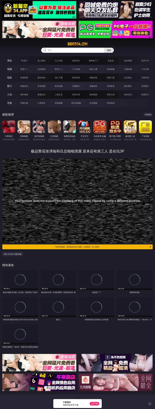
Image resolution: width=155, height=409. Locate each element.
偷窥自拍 (24, 86)
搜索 (109, 50)
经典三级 (111, 77)
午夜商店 (41, 103)
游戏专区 (76, 60)
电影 (9, 77)
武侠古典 (76, 94)
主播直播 (128, 69)
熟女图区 (128, 86)
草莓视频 (59, 103)
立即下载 (94, 403)
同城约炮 (24, 103)
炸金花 (111, 60)
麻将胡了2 (93, 60)
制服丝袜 (93, 77)
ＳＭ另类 (145, 69)
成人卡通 (59, 77)
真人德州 (41, 60)
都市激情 (24, 94)
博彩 (9, 60)
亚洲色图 (41, 86)
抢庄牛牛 (145, 60)
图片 (9, 86)
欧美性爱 (76, 77)
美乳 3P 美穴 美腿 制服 (12, 254)
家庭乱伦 (41, 94)
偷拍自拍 (41, 77)
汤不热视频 (76, 103)
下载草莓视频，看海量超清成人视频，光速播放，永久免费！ (103, 246)
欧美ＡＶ (59, 69)
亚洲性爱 (24, 77)
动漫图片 (76, 86)
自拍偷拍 (41, 69)
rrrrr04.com (77, 44)
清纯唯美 (111, 86)
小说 (9, 94)
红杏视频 (93, 103)
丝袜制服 (111, 69)
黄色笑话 (128, 94)
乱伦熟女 (128, 77)
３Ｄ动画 (76, 69)
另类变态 (145, 77)
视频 (9, 69)
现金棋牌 (128, 60)
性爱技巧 (145, 94)
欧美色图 (59, 86)
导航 (9, 103)
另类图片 (145, 86)
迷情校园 (93, 94)
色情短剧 (111, 103)
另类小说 (111, 94)
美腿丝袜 (93, 86)
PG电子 (24, 60)
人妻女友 (59, 94)
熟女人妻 (93, 69)
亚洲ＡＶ (24, 69)
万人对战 (59, 60)
